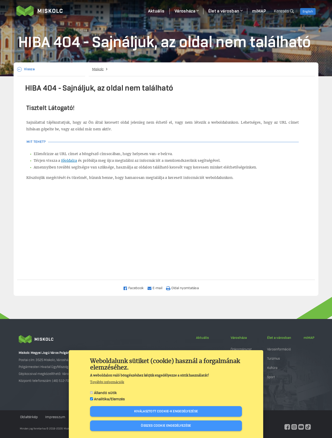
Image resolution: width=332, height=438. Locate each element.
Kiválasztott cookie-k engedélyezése (166, 411)
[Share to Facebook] (135, 288)
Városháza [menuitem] (185, 11)
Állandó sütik (105, 393)
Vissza (29, 69)
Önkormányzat (241, 349)
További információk (107, 382)
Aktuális (202, 338)
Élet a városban (279, 338)
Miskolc (98, 69)
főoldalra (69, 160)
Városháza (239, 338)
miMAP (309, 338)
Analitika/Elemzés (109, 399)
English (308, 11)
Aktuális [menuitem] (156, 11)
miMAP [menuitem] (259, 11)
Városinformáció (279, 349)
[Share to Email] (156, 288)
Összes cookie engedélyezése (166, 426)
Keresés (281, 11)
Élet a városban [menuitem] (223, 11)
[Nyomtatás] (184, 288)
